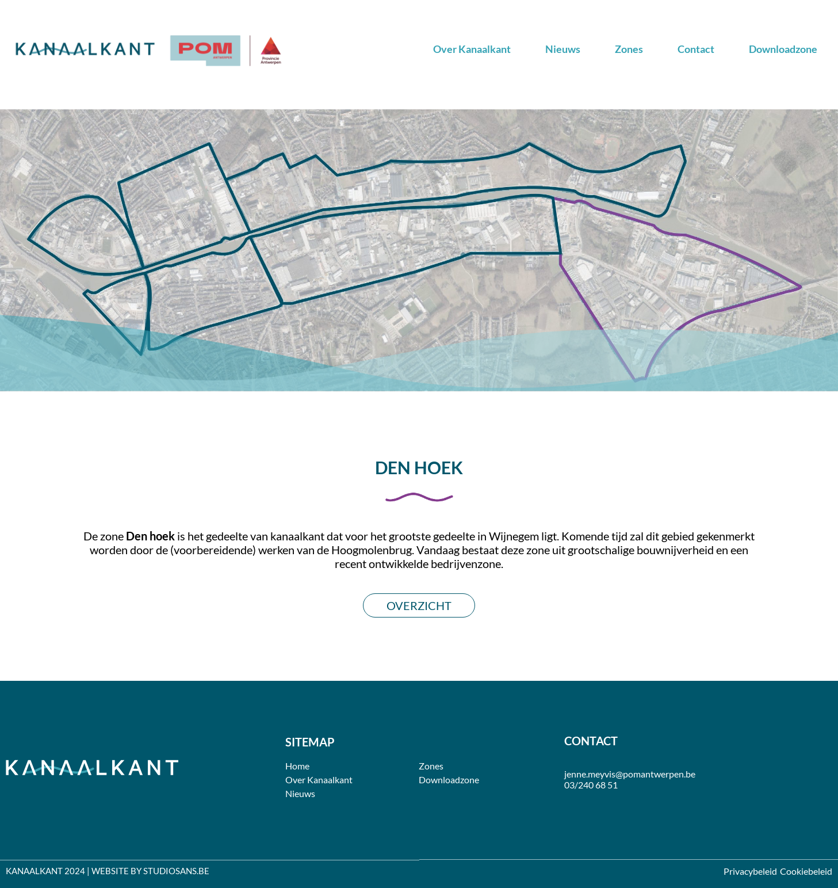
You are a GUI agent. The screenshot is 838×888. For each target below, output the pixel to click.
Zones (629, 49)
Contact (696, 49)
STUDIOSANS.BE (176, 871)
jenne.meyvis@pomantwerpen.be (629, 773)
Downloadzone (783, 49)
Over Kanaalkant (472, 49)
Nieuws (562, 49)
